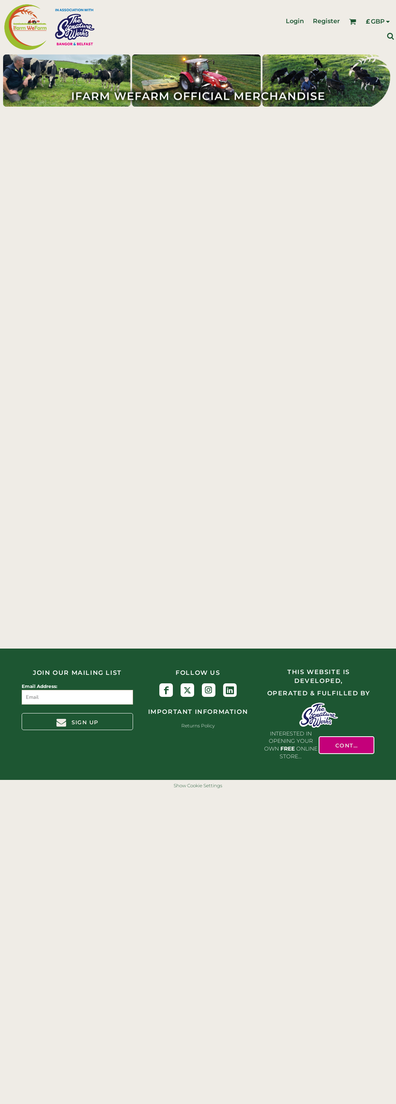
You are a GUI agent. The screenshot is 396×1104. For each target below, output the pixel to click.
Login (295, 21)
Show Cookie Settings (198, 785)
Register (326, 21)
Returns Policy (198, 726)
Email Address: (39, 686)
